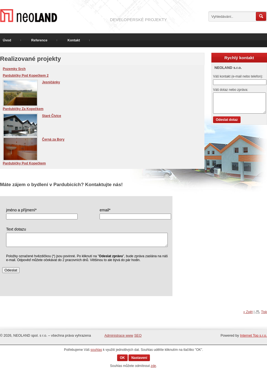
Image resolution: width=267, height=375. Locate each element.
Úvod (7, 40)
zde (153, 366)
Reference (39, 40)
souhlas (96, 350)
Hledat (261, 16)
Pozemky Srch (14, 69)
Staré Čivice (51, 116)
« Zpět (248, 312)
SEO (138, 336)
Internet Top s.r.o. (253, 336)
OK (122, 358)
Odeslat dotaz (227, 120)
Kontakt (74, 40)
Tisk (264, 312)
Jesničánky (51, 82)
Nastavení (139, 358)
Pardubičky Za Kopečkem (23, 109)
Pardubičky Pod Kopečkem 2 (26, 76)
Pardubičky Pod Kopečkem (24, 163)
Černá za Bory (53, 139)
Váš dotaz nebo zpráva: (230, 90)
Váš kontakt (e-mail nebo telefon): (238, 76)
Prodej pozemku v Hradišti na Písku (53, 15)
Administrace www (118, 336)
